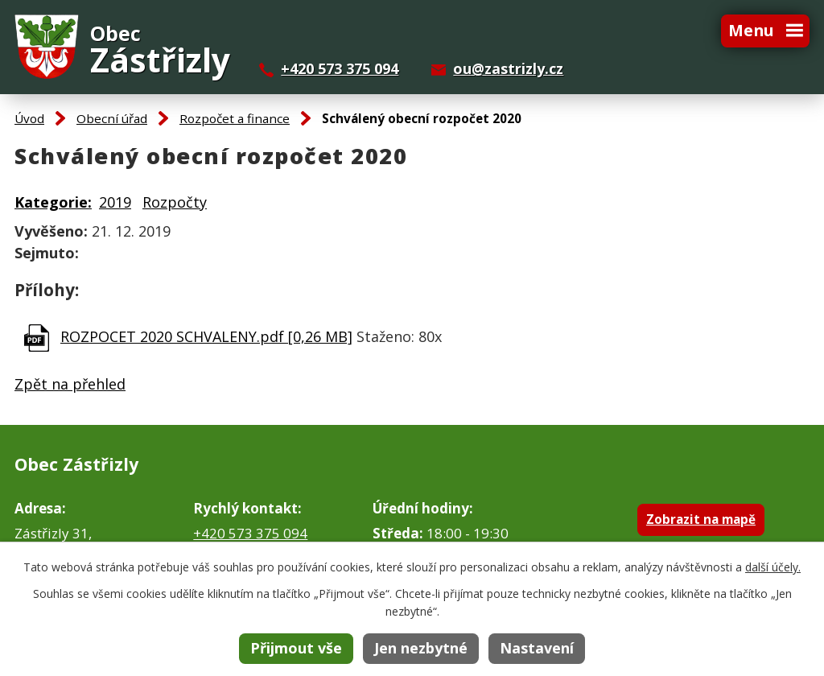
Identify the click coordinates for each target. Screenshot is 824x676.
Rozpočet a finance (234, 118)
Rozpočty (174, 202)
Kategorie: (53, 202)
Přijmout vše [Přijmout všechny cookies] (296, 647)
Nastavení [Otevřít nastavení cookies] (537, 647)
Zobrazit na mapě (701, 519)
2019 (115, 202)
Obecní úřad (111, 118)
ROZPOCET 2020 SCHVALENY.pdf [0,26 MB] (206, 336)
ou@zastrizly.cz (508, 68)
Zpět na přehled (70, 384)
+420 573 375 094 (339, 68)
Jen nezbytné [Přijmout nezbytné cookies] (421, 647)
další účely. (773, 567)
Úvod (29, 118)
